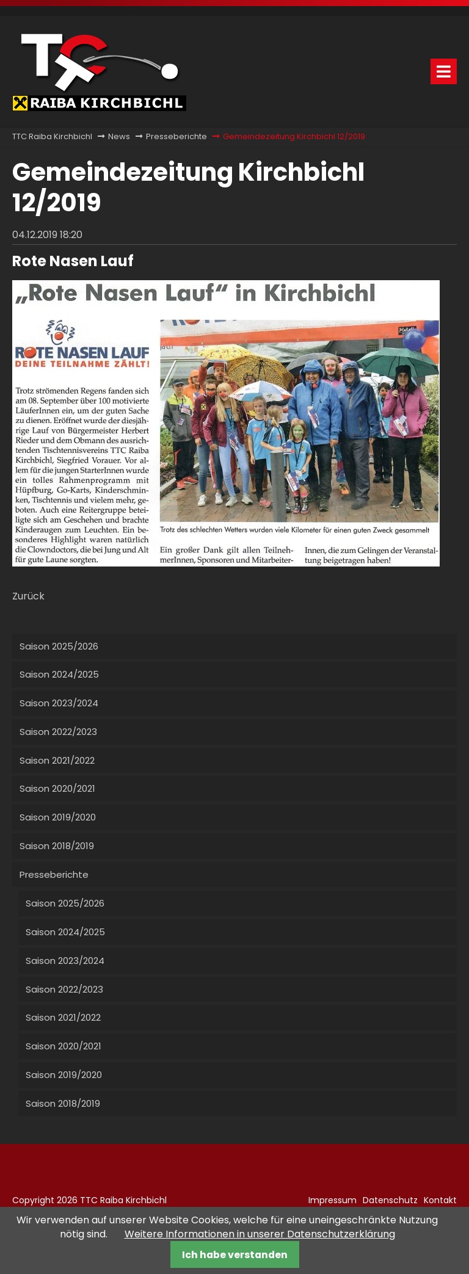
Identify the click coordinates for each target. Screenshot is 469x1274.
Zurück (28, 596)
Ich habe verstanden (235, 1255)
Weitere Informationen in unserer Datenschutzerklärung (260, 1234)
